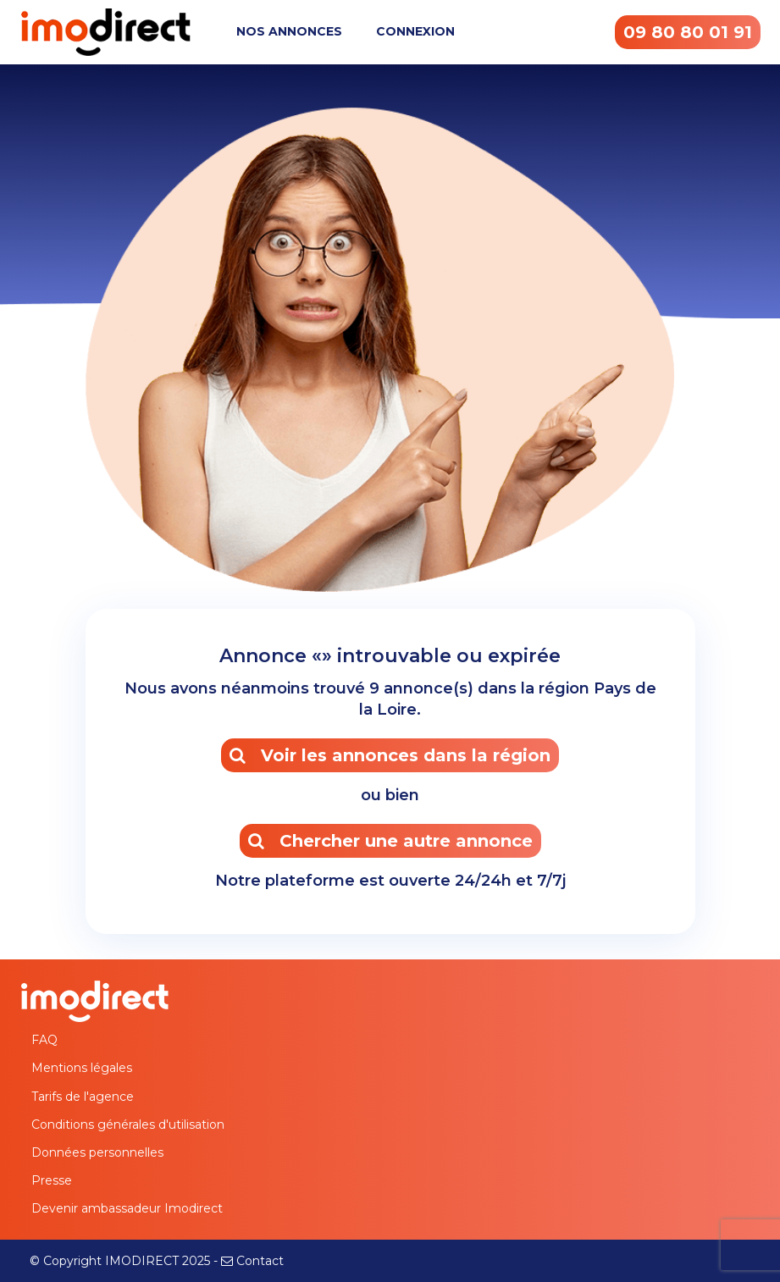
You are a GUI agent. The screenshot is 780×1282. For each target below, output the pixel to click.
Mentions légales (81, 1067)
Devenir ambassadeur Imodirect (127, 1208)
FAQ (44, 1039)
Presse (51, 1180)
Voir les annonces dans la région (390, 755)
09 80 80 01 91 (687, 32)
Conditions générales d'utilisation (127, 1124)
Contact (260, 1260)
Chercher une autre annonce (390, 841)
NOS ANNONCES (289, 31)
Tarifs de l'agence (82, 1096)
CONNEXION (415, 31)
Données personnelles (97, 1152)
